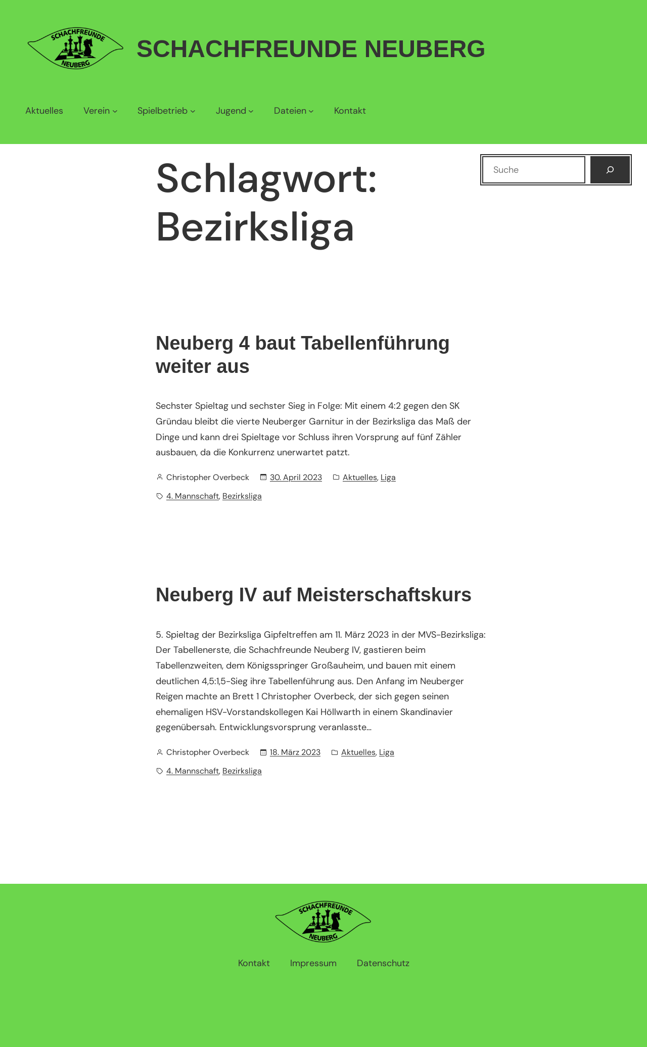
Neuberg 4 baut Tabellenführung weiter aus (303, 354)
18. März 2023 (295, 752)
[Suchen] (610, 169)
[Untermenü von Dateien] (294, 111)
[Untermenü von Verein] (100, 111)
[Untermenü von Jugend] (235, 111)
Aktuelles (360, 477)
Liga (388, 477)
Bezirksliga (242, 496)
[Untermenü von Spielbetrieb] (166, 111)
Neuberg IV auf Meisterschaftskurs (314, 594)
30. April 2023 (296, 477)
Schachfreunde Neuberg (311, 48)
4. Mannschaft (192, 496)
